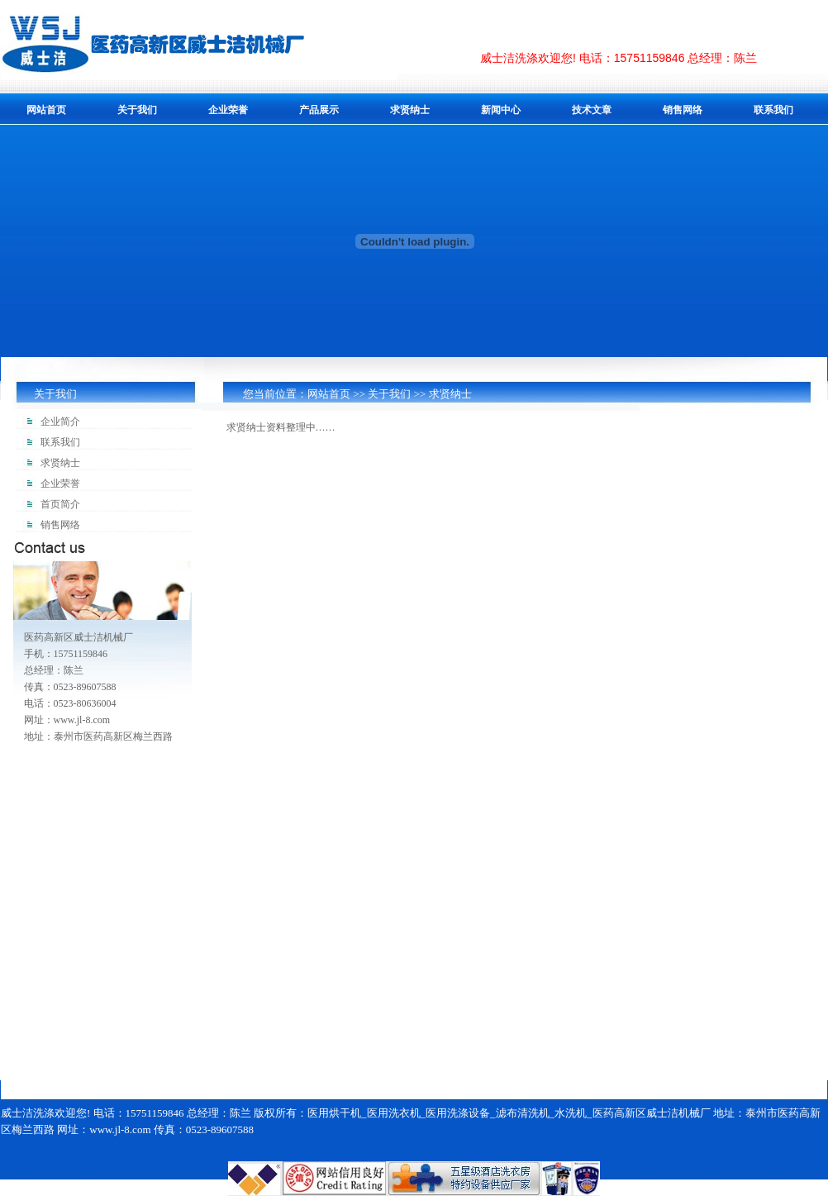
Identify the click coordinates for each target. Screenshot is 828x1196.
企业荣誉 (228, 110)
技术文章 (591, 110)
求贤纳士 (410, 110)
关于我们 (137, 110)
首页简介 (60, 504)
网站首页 (46, 110)
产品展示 (319, 110)
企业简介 (60, 421)
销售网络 (682, 110)
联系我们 (773, 110)
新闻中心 (501, 110)
